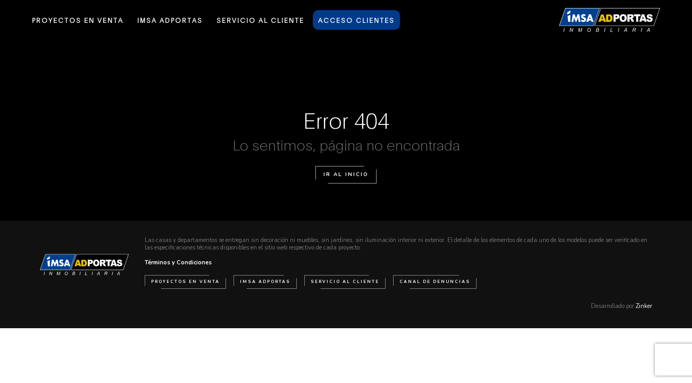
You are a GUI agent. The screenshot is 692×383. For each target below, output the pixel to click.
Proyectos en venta (185, 282)
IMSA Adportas (265, 282)
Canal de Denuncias (434, 282)
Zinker (644, 306)
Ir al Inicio (346, 174)
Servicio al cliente (345, 282)
